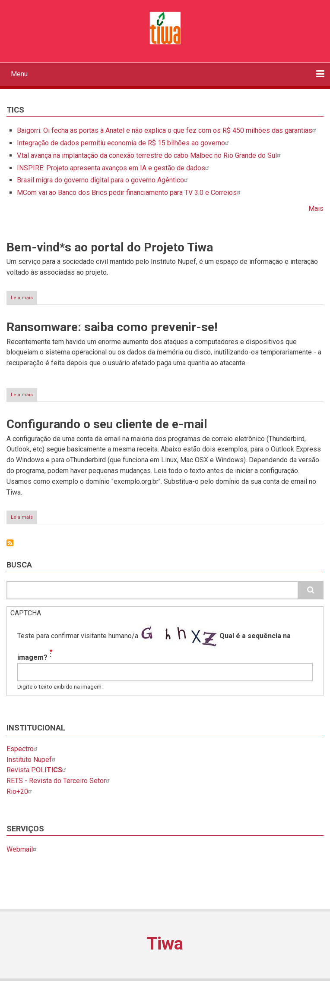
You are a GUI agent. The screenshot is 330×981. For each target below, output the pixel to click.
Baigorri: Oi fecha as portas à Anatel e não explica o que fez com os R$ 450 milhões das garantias (167, 130)
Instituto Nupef (32, 759)
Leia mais (24, 299)
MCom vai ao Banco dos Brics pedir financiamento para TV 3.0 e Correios (130, 192)
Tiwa (165, 944)
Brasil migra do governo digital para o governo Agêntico (103, 180)
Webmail (22, 849)
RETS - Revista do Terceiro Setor (59, 781)
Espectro (23, 749)
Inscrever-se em (9, 542)
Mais (316, 208)
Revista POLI (37, 770)
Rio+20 (20, 791)
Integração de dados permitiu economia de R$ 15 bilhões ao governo (124, 143)
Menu (19, 74)
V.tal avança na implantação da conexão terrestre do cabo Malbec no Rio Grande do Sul (150, 155)
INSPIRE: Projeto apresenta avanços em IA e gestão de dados (114, 168)
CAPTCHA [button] (25, 613)
